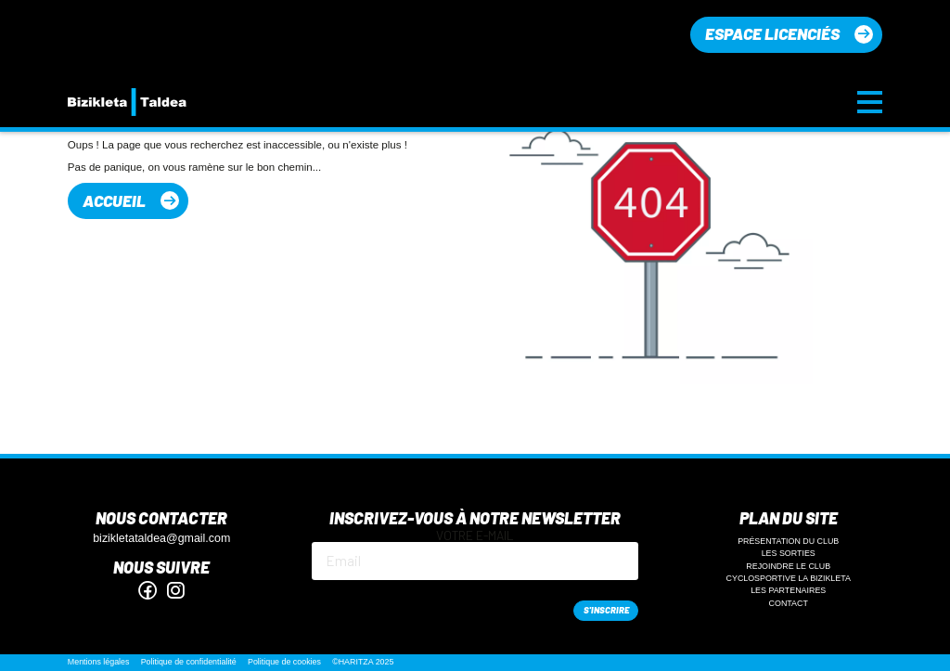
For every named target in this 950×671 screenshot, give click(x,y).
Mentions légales (99, 661)
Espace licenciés (772, 33)
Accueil (114, 200)
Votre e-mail (475, 554)
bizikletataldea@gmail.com (161, 538)
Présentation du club (788, 541)
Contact (788, 603)
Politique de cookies (284, 661)
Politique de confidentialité (189, 661)
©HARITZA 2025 (362, 661)
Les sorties (788, 553)
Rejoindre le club (788, 566)
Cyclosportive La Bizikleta (788, 578)
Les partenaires (788, 590)
